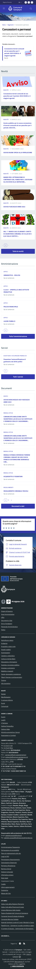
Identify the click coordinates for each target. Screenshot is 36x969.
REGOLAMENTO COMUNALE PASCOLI (16, 491)
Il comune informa (7, 700)
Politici (3, 630)
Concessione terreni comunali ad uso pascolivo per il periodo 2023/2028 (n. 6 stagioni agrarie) (14, 52)
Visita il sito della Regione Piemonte (12, 904)
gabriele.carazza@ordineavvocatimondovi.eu (18, 838)
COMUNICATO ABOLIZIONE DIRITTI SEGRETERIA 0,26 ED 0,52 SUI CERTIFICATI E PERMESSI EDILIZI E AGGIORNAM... (18, 418)
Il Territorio (4, 723)
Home (4, 25)
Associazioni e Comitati (8, 735)
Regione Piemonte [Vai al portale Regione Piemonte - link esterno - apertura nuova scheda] (7, 2)
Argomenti (11, 25)
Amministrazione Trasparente (10, 847)
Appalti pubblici (6, 649)
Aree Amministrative (7, 614)
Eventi (3, 717)
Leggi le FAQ (5, 856)
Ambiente (4, 643)
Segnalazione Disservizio (9, 862)
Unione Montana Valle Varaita (10, 910)
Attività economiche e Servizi (10, 732)
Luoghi (3, 720)
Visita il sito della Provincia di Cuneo (12, 907)
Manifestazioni (5, 697)
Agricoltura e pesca (7, 640)
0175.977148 (8, 745)
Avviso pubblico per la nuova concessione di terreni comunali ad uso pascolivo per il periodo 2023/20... (17, 125)
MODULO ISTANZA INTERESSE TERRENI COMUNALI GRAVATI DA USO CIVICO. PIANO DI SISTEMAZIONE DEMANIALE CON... (17, 458)
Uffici (6, 272)
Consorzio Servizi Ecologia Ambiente (12, 916)
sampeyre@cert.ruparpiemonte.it (15, 755)
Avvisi (6, 396)
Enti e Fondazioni (6, 623)
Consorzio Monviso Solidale (9, 919)
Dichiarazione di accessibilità (10, 850)
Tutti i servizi (18, 376)
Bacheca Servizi (6, 869)
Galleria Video (5, 729)
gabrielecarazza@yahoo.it (13, 835)
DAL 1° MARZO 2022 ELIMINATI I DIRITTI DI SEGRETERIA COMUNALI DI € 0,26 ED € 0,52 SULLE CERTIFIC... (17, 233)
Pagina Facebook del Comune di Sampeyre (14, 913)
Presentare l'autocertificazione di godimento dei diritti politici (15, 360)
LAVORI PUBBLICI (9, 321)
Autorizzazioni (5, 652)
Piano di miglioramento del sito (11, 853)
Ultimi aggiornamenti (7, 887)
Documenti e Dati (6, 620)
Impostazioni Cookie (7, 881)
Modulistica (8, 413)
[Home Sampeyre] (17, 8)
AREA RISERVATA (17, 966)
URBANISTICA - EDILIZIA (12, 275)
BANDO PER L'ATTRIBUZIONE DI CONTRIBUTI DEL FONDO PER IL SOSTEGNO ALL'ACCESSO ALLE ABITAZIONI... (17, 179)
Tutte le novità (18, 251)
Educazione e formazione (9, 662)
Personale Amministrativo (9, 627)
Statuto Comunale (7, 872)
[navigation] (4, 8)
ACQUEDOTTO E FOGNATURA (13, 476)
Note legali (4, 878)
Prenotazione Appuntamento (10, 859)
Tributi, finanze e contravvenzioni (11, 677)
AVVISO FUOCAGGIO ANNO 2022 (14, 207)
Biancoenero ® (19, 961)
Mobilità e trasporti (7, 671)
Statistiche (4, 890)
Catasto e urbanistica (8, 656)
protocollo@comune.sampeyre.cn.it (16, 757)
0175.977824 (8, 748)
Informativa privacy (7, 875)
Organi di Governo (7, 611)
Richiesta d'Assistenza (8, 866)
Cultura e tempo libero (8, 659)
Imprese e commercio (8, 668)
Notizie (3, 694)
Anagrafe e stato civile (8, 646)
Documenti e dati (18, 506)
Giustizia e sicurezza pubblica (15, 356)
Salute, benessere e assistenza (11, 674)
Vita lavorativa (5, 683)
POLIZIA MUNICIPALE (11, 306)
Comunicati (4, 706)
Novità (6, 90)
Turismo (3, 680)
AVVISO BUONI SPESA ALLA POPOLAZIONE (17, 152)
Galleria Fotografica (7, 726)
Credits (3, 884)
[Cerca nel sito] (31, 8)
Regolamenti (8, 487)
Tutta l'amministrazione (18, 336)
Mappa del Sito (6, 893)
